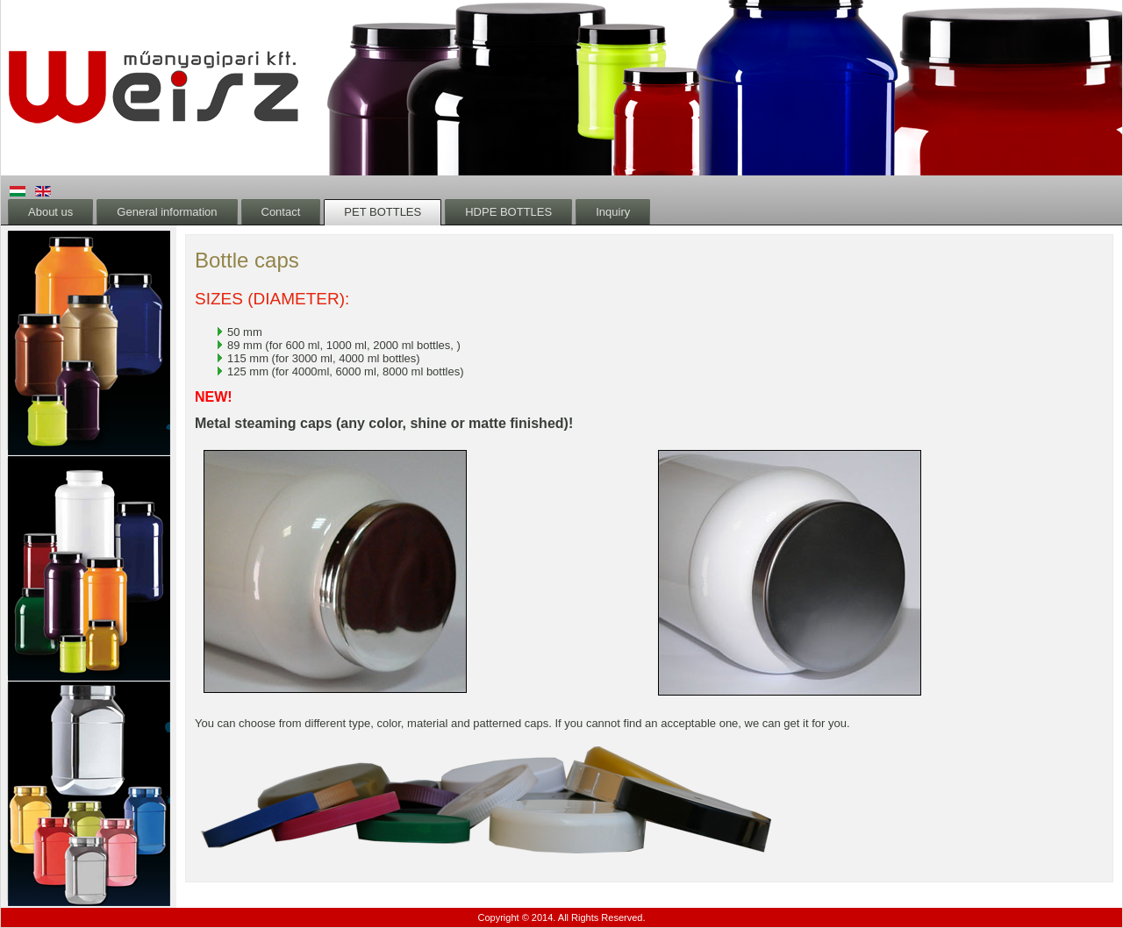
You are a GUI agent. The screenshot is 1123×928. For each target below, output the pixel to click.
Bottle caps (247, 260)
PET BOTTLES (382, 211)
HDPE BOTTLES (508, 211)
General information (167, 211)
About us (50, 211)
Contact (281, 211)
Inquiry (613, 211)
